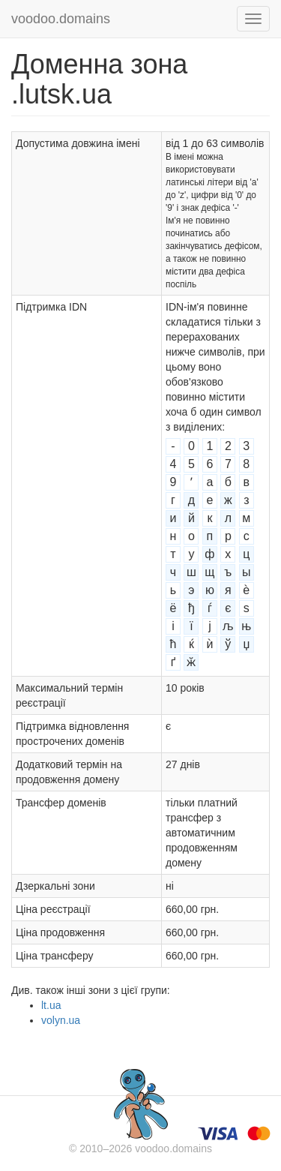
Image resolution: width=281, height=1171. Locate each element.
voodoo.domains (60, 18)
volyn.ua (60, 1020)
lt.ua (51, 1005)
